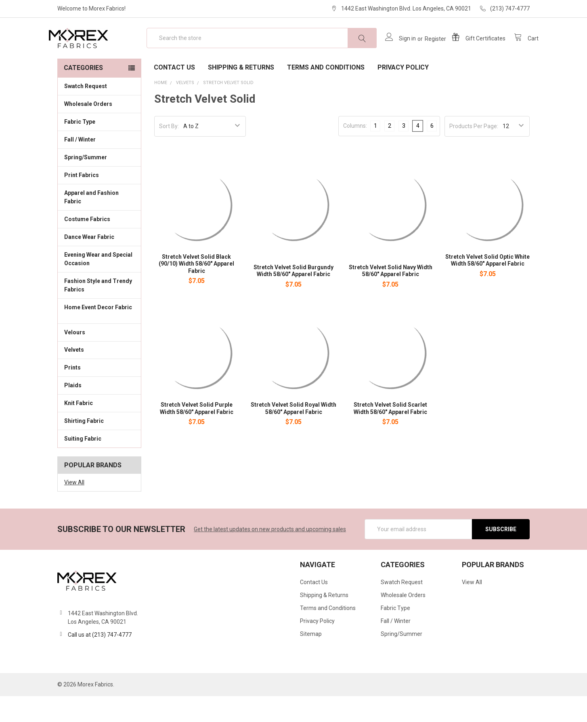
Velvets (99, 375)
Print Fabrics (81, 201)
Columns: (355, 151)
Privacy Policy (403, 93)
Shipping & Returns (241, 93)
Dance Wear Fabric (99, 262)
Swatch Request (85, 112)
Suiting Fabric (99, 464)
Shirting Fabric (99, 446)
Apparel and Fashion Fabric (99, 222)
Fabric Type (99, 147)
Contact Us (174, 93)
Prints (99, 393)
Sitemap (311, 660)
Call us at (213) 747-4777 (100, 660)
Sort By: (169, 152)
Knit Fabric (99, 428)
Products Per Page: (473, 152)
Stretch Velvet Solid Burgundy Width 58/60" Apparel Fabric (293, 297)
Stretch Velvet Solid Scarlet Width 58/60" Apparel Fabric (390, 434)
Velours (99, 357)
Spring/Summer (85, 183)
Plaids (73, 411)
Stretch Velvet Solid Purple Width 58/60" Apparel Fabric (196, 434)
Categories (83, 93)
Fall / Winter (99, 165)
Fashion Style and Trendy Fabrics (99, 311)
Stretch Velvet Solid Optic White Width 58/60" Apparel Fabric (487, 286)
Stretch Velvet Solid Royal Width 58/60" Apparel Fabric (293, 434)
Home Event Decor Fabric (99, 337)
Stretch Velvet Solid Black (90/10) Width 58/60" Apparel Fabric (196, 289)
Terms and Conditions (326, 93)
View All (74, 508)
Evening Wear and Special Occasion (99, 284)
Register (426, 52)
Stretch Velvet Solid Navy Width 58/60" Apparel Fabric (390, 297)
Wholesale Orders (88, 130)
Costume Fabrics (99, 244)
